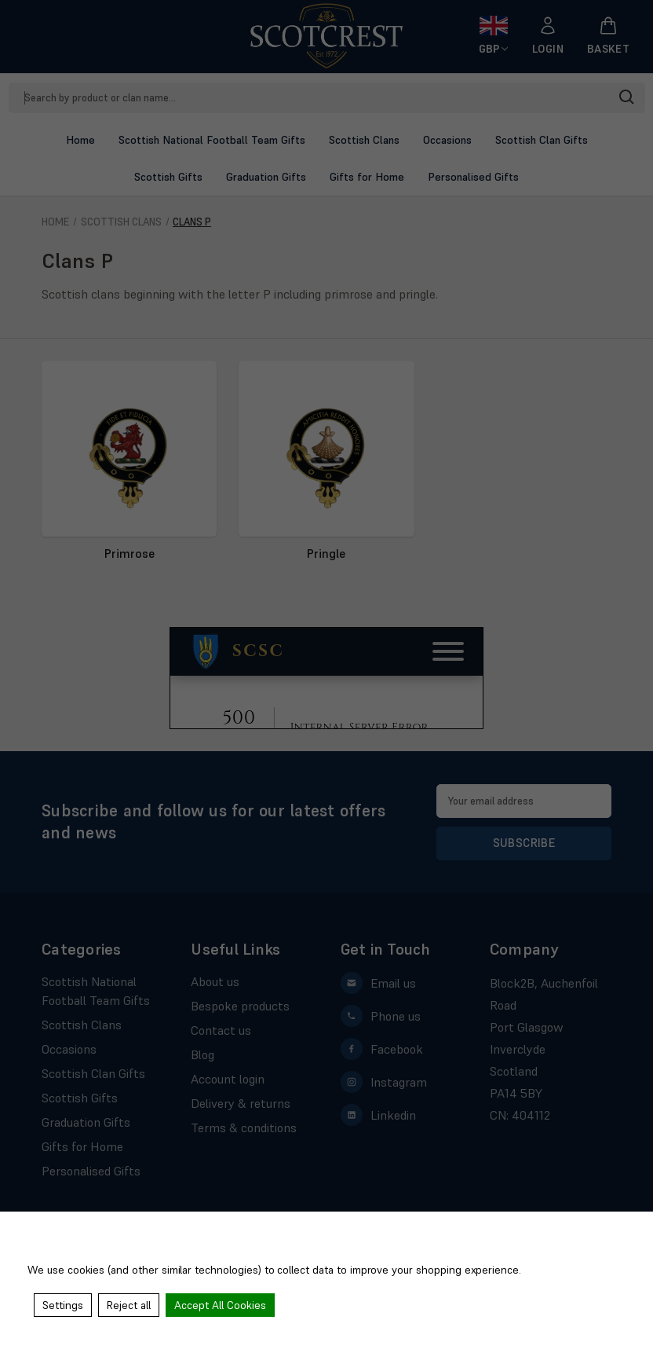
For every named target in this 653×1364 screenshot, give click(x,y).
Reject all (129, 1305)
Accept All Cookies (220, 1305)
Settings (62, 1305)
